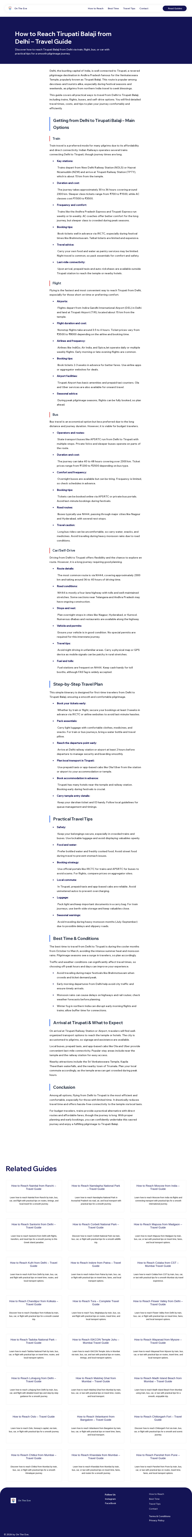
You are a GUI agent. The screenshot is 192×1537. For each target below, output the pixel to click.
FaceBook (110, 1503)
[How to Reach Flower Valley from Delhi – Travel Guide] (158, 1311)
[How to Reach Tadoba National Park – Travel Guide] (34, 1350)
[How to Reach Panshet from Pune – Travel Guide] (158, 1465)
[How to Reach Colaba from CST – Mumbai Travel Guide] (158, 1273)
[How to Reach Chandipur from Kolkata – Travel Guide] (34, 1311)
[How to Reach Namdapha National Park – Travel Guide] (96, 1196)
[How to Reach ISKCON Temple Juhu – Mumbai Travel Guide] (96, 1350)
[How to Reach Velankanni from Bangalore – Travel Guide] (96, 1427)
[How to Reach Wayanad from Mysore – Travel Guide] (158, 1350)
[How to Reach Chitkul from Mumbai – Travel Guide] (34, 1465)
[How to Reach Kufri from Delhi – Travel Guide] (34, 1273)
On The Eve (20, 8)
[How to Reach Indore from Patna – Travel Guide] (96, 1273)
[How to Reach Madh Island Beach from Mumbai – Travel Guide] (158, 1388)
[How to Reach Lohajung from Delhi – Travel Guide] (34, 1388)
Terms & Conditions (159, 1516)
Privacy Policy (156, 1520)
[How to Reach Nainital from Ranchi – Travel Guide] (34, 1196)
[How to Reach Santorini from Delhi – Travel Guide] (34, 1234)
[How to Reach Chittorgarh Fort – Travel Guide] (158, 1427)
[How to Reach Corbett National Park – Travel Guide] (96, 1234)
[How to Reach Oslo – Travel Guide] (34, 1427)
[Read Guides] (175, 8)
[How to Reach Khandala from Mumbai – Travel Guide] (96, 1465)
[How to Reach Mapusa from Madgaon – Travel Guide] (158, 1234)
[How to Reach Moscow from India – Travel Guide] (158, 1196)
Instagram (110, 1498)
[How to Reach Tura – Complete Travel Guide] (96, 1311)
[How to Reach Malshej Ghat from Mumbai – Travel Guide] (96, 1388)
